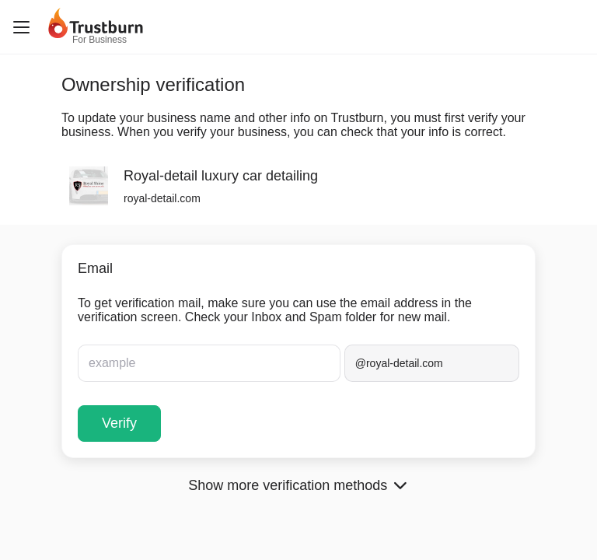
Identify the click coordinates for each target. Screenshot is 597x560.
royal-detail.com (162, 198)
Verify (119, 423)
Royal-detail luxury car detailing (221, 176)
